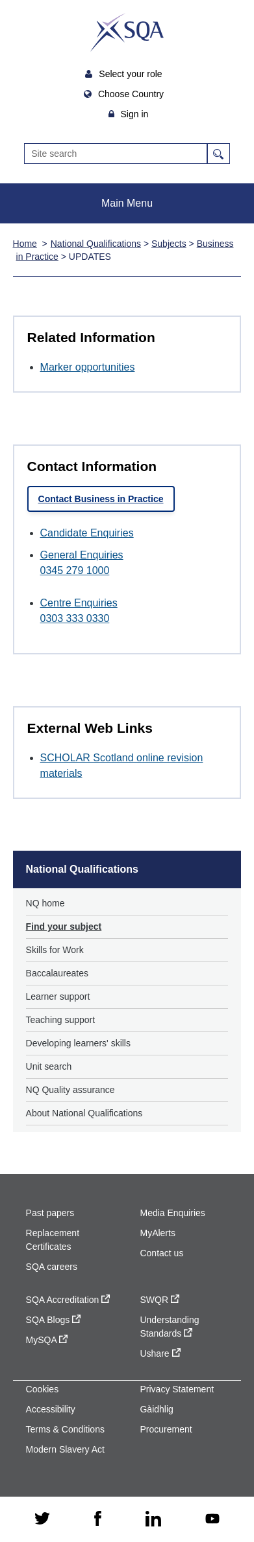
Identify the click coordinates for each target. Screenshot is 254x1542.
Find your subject (64, 926)
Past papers (50, 1213)
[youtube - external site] (212, 1519)
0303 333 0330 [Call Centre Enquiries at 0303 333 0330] (75, 618)
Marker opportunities (87, 367)
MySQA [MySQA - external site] (47, 1340)
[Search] (115, 153)
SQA (127, 32)
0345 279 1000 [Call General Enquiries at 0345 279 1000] (75, 570)
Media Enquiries (172, 1213)
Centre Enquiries (79, 602)
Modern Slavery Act (65, 1449)
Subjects (168, 243)
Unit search (49, 1066)
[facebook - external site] (97, 1519)
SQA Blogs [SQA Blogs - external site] (53, 1320)
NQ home (45, 903)
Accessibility (50, 1409)
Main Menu (127, 203)
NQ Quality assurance (70, 1090)
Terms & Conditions (65, 1429)
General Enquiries (81, 554)
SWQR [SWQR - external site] (159, 1300)
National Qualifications (96, 243)
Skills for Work (55, 950)
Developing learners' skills (78, 1043)
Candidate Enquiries (87, 532)
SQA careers (51, 1266)
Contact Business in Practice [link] (101, 499)
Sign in (135, 114)
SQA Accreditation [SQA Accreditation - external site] (68, 1300)
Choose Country (132, 94)
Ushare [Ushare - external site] (160, 1353)
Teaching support (60, 1020)
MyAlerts (157, 1233)
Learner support (58, 996)
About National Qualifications (84, 1113)
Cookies (42, 1389)
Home (25, 243)
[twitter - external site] (42, 1519)
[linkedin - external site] (153, 1519)
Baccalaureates (57, 973)
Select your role (131, 74)
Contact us (161, 1253)
